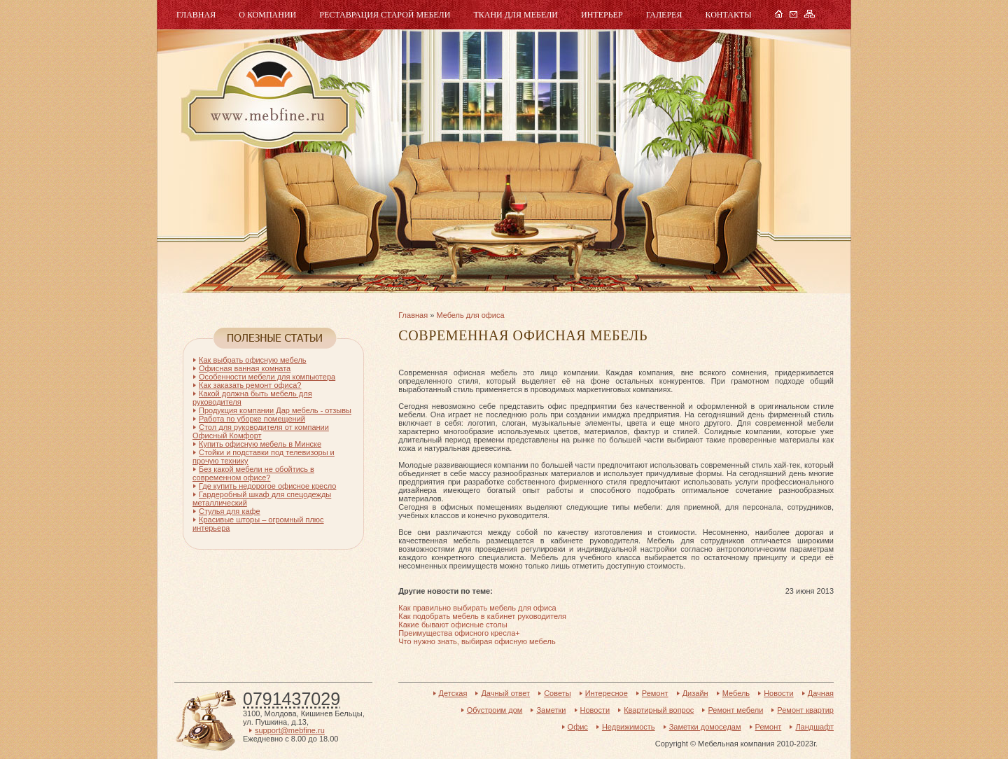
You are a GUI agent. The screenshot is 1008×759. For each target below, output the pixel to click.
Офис (578, 727)
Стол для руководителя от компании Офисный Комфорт (260, 431)
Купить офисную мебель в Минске (260, 444)
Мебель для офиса (470, 315)
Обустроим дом (495, 710)
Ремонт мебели (735, 710)
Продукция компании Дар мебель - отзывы (275, 410)
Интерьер (602, 15)
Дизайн (695, 693)
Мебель (266, 96)
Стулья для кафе (229, 511)
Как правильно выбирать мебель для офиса (477, 608)
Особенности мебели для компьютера (267, 376)
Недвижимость (628, 727)
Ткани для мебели (515, 15)
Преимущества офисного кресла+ (458, 633)
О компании (267, 15)
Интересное (606, 693)
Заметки (551, 710)
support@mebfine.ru (290, 730)
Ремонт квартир (805, 710)
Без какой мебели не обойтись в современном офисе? (253, 473)
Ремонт (655, 693)
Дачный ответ (505, 693)
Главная (196, 15)
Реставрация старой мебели (384, 15)
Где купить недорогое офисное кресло (267, 486)
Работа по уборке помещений (252, 419)
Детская (453, 693)
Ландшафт (814, 727)
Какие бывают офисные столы (452, 624)
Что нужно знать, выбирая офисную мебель (476, 641)
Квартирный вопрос (659, 710)
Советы (557, 693)
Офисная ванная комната (244, 368)
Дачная (821, 693)
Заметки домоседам (705, 727)
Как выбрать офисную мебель (253, 360)
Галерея (664, 15)
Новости (779, 693)
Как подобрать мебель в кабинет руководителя (482, 616)
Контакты (728, 15)
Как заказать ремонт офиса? (250, 385)
